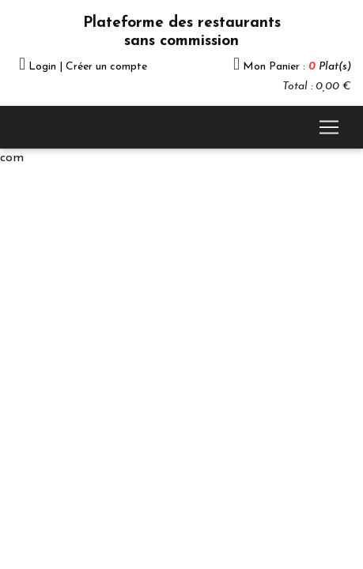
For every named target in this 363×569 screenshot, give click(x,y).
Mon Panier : (297, 67)
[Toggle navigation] (329, 127)
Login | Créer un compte (87, 67)
